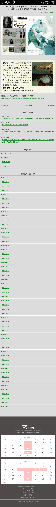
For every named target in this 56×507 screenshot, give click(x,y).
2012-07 (5, 309)
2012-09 (5, 300)
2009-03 (5, 351)
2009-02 (5, 355)
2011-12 (5, 317)
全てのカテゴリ (7, 153)
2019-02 (5, 207)
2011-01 (5, 330)
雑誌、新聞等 (6, 162)
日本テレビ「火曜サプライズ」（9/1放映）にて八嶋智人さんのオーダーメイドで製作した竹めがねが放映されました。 (28, 141)
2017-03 (5, 228)
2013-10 (5, 275)
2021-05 (5, 186)
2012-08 (5, 305)
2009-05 (5, 347)
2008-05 (5, 372)
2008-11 (5, 364)
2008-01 (5, 381)
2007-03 (5, 398)
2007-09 (5, 389)
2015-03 (5, 249)
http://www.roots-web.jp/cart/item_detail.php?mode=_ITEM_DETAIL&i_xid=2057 (22, 98)
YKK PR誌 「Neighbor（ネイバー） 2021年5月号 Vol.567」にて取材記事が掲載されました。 (28, 132)
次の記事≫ (51, 105)
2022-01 (5, 177)
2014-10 (5, 258)
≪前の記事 (4, 105)
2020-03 (5, 194)
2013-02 (5, 283)
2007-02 (5, 402)
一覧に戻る (28, 105)
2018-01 (5, 216)
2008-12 (5, 360)
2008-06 (5, 368)
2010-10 (5, 338)
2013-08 (5, 279)
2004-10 (5, 406)
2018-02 (5, 211)
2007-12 (5, 385)
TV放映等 (52, 12)
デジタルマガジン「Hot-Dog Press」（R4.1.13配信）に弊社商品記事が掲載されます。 (28, 118)
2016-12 (5, 232)
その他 (4, 166)
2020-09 (5, 190)
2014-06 (5, 262)
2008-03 (5, 377)
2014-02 (5, 266)
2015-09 (5, 241)
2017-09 (5, 224)
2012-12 (5, 292)
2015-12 (5, 237)
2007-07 (5, 394)
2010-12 (5, 334)
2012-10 (5, 296)
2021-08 (5, 182)
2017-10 (5, 220)
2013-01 (5, 288)
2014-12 (5, 254)
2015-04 (5, 245)
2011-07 (5, 326)
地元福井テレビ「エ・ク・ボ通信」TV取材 (15, 125)
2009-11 (5, 343)
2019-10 (5, 203)
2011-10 (5, 322)
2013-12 (5, 271)
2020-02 (5, 199)
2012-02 (5, 313)
